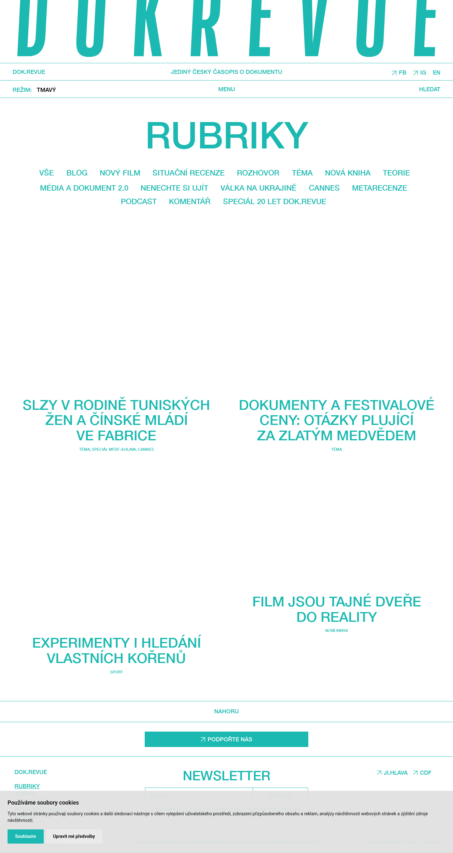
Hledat (429, 89)
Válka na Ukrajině (258, 187)
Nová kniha (348, 172)
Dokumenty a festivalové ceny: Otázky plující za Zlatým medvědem (336, 420)
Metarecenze (379, 187)
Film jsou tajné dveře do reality (336, 609)
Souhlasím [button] (25, 836)
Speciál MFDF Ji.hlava (114, 450)
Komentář (189, 201)
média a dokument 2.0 (84, 187)
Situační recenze (189, 172)
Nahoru (226, 711)
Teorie (396, 172)
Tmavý (46, 89)
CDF (426, 772)
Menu (226, 89)
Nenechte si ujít (174, 187)
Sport (116, 672)
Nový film (120, 172)
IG (423, 72)
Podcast (139, 201)
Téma (302, 172)
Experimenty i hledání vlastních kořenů (116, 650)
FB (402, 72)
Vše (46, 172)
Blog (76, 172)
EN (436, 72)
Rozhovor (258, 172)
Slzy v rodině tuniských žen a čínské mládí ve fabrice (116, 420)
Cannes (324, 187)
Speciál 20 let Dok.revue (274, 201)
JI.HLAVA (396, 772)
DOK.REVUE (29, 72)
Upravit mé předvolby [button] (74, 836)
